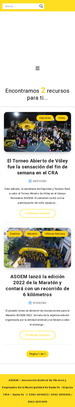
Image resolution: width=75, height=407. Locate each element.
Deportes (45, 117)
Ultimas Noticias (55, 233)
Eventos (15, 233)
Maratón (32, 233)
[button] (34, 68)
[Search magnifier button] (41, 6)
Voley (61, 117)
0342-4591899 (37, 401)
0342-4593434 (61, 394)
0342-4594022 (39, 394)
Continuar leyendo (37, 213)
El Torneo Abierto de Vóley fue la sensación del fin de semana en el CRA (37, 167)
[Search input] (21, 6)
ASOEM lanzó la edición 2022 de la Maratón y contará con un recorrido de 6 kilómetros (37, 285)
